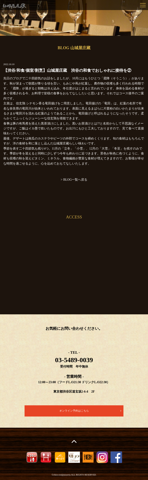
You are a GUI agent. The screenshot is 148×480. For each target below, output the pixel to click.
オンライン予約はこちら (74, 410)
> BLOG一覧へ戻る (74, 179)
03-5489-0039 (74, 360)
